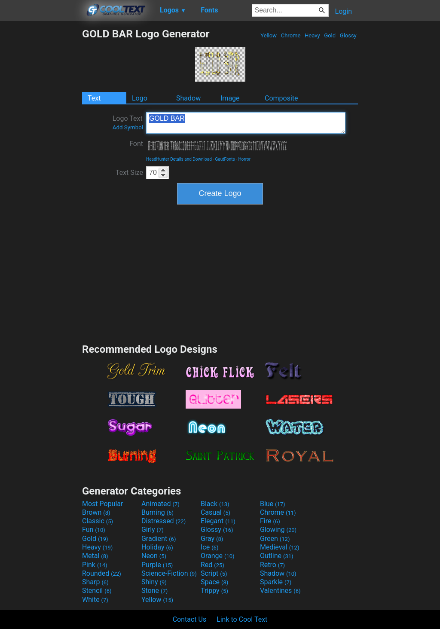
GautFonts (225, 159)
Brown (96, 512)
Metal (95, 556)
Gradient (158, 538)
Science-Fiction (169, 573)
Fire (270, 521)
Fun (93, 529)
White (95, 599)
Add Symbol (128, 127)
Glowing (278, 529)
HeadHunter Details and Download (179, 159)
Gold (330, 35)
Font (136, 144)
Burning (157, 512)
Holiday (157, 547)
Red (212, 565)
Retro (272, 565)
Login (343, 11)
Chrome (291, 35)
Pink (94, 565)
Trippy (214, 590)
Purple (157, 565)
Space (214, 582)
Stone (154, 590)
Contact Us (190, 619)
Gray (212, 538)
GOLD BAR (245, 123)
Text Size (129, 172)
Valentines (280, 590)
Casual (215, 512)
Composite (281, 98)
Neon (153, 556)
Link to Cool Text (242, 619)
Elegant (218, 521)
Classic (97, 521)
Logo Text (128, 122)
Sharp (95, 582)
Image (230, 98)
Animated (160, 504)
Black (215, 504)
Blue (272, 504)
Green (275, 538)
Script (214, 573)
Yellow (268, 35)
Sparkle (275, 582)
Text (94, 98)
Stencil (96, 590)
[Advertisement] (40, 156)
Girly (152, 529)
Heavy (312, 35)
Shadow (188, 98)
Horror (244, 159)
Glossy (348, 35)
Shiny (154, 582)
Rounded (101, 573)
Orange (218, 556)
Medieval (279, 547)
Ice (209, 547)
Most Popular (102, 504)
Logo (139, 98)
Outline (276, 556)
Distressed (163, 521)
